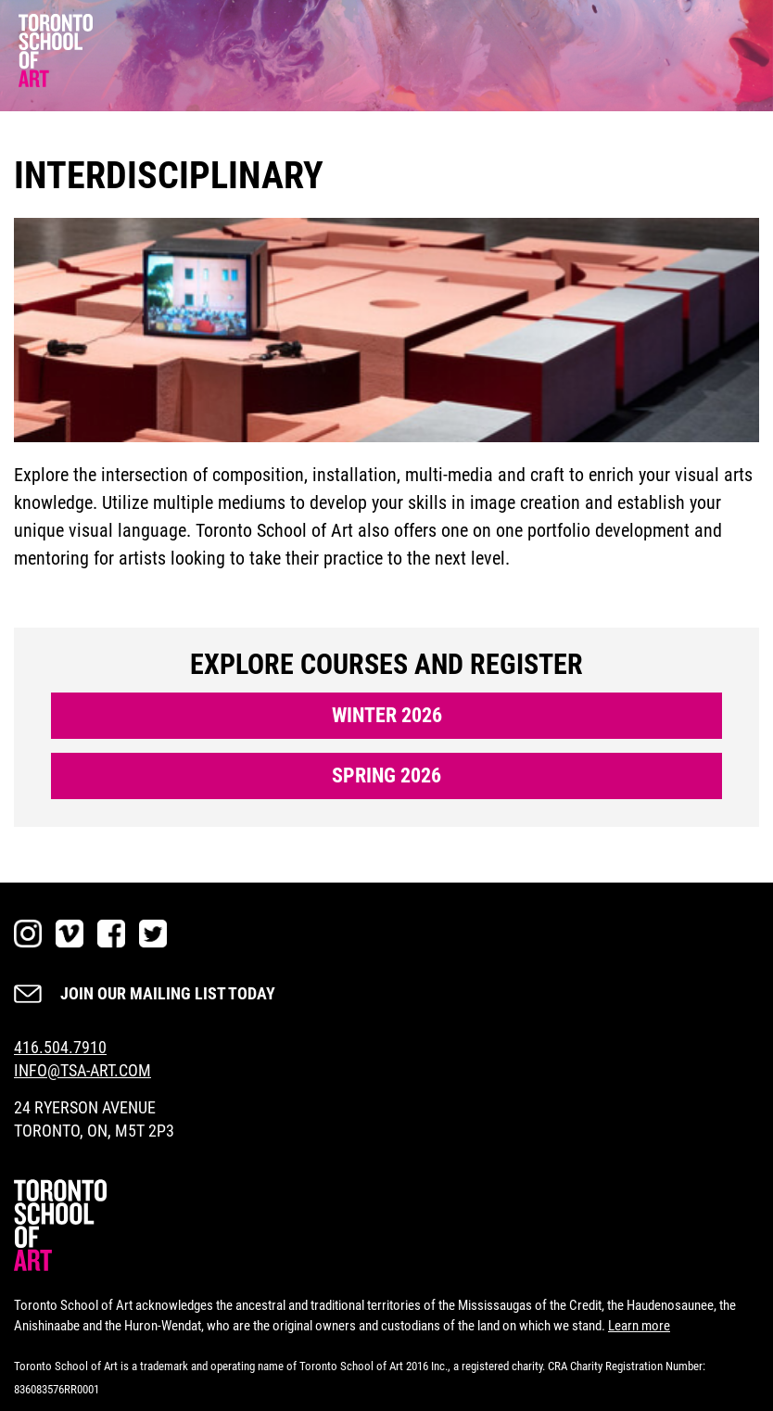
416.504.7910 (60, 1047)
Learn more (639, 1325)
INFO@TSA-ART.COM (82, 1070)
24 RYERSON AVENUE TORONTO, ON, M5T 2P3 (94, 1119)
